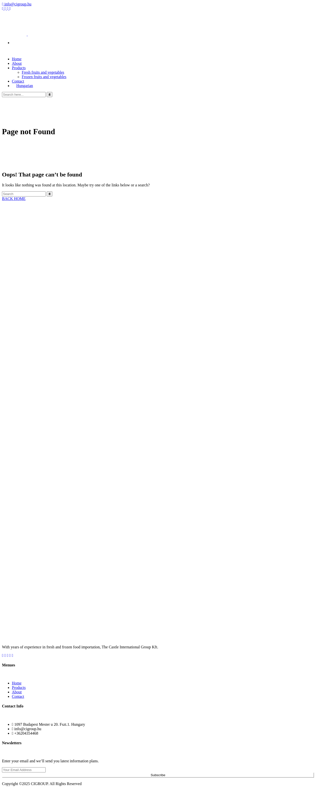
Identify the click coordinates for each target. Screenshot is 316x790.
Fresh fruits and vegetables (43, 72)
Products (19, 68)
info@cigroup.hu (16, 4)
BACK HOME (14, 199)
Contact (18, 696)
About (17, 692)
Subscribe (158, 775)
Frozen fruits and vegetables (44, 77)
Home (16, 683)
